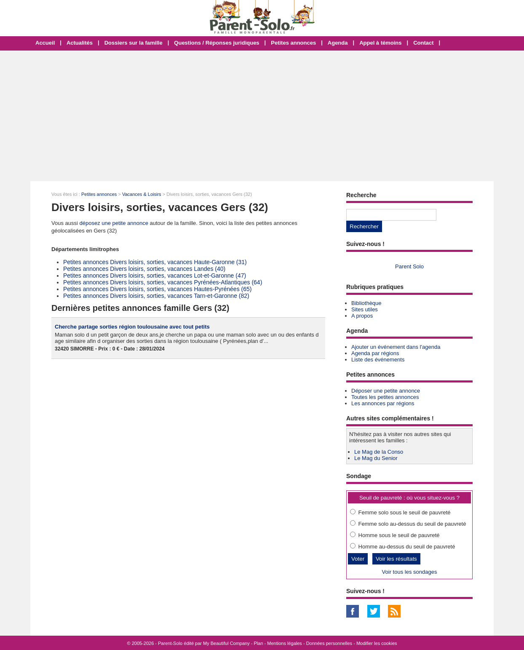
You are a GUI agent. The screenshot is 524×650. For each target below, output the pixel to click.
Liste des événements (377, 359)
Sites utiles (364, 309)
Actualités (80, 43)
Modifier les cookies (376, 643)
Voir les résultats (396, 559)
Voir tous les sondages (409, 572)
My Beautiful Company (226, 643)
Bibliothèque (366, 303)
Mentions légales (284, 643)
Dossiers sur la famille (133, 43)
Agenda (338, 43)
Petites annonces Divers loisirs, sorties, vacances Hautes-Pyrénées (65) (157, 289)
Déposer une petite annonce (385, 391)
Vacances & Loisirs (141, 194)
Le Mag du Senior (376, 458)
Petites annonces (293, 43)
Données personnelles (329, 643)
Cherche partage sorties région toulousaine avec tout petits (132, 327)
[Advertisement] (262, 116)
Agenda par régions (375, 353)
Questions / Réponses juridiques (216, 43)
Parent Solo (409, 266)
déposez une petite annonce (114, 223)
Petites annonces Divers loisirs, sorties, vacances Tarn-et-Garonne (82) (156, 295)
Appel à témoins (380, 43)
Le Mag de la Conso (378, 452)
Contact (423, 43)
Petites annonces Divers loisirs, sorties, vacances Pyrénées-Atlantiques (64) (162, 282)
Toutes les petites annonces (385, 397)
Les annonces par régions (382, 403)
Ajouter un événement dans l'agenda (395, 347)
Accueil (45, 43)
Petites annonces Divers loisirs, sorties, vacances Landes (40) (144, 268)
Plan (258, 643)
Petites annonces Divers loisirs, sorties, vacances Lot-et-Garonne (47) (154, 275)
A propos (362, 316)
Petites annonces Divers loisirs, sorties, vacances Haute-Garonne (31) (155, 262)
